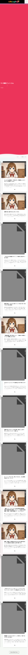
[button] (26, 1)
